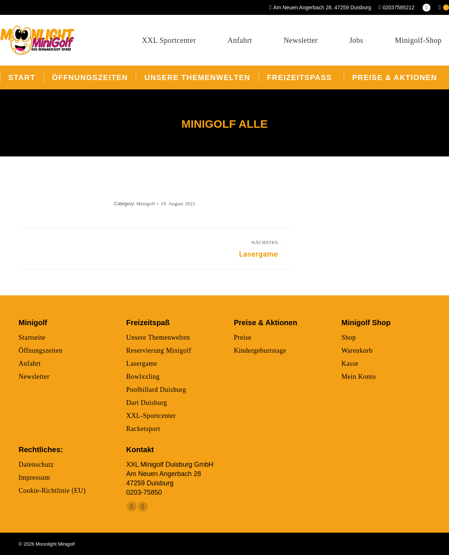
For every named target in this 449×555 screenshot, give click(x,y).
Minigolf (146, 203)
